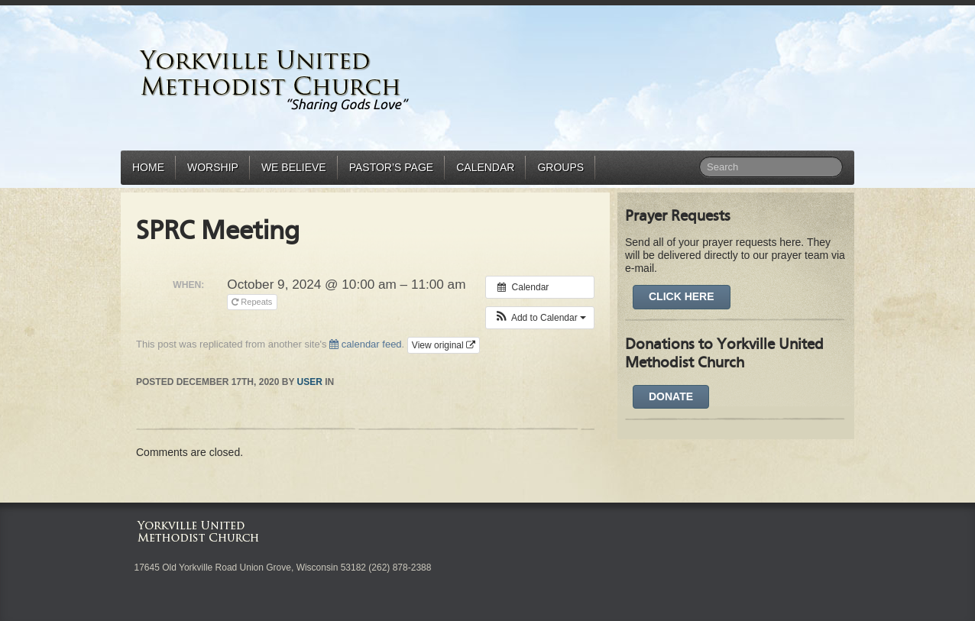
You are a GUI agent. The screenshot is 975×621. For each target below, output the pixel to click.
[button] (540, 317)
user (309, 382)
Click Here (681, 296)
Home (148, 167)
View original (443, 345)
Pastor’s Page (391, 167)
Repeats (253, 301)
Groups (560, 167)
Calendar (485, 167)
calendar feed (365, 344)
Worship (212, 167)
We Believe (293, 167)
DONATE (671, 396)
